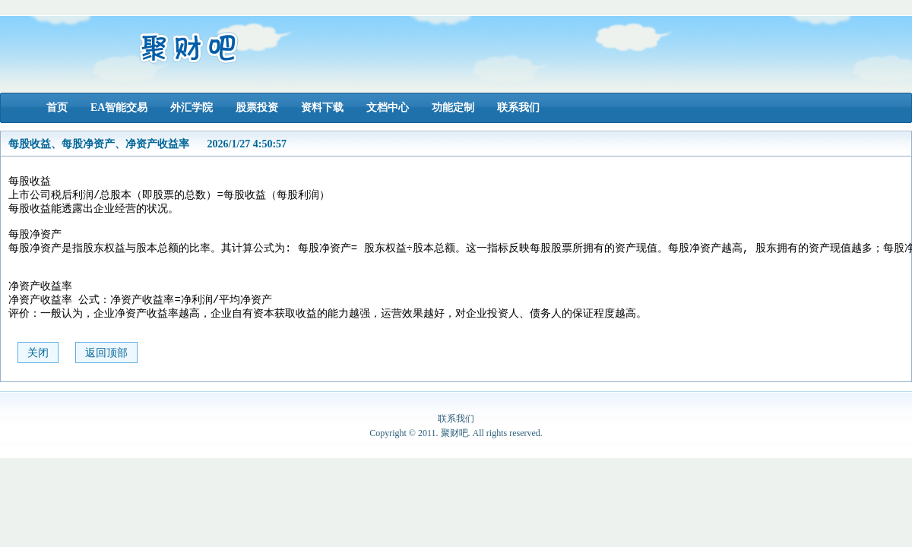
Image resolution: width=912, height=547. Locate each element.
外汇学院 (191, 107)
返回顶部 (106, 372)
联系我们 (518, 107)
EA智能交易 (118, 107)
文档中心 (387, 107)
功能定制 (453, 107)
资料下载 (322, 107)
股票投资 (257, 107)
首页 (57, 107)
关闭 (38, 372)
